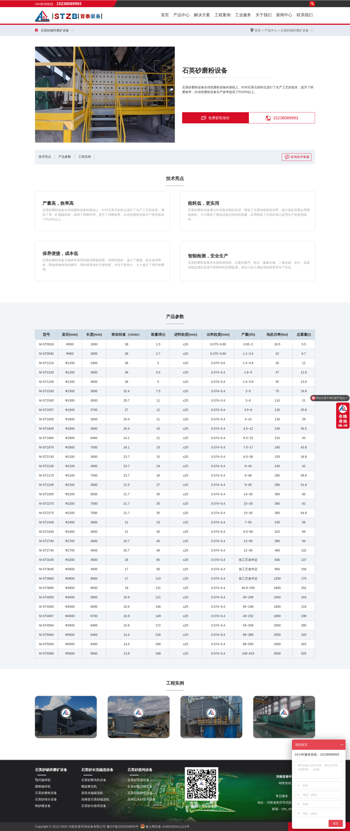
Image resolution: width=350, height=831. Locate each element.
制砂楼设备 (43, 806)
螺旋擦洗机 (89, 786)
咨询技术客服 (297, 157)
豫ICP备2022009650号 (122, 826)
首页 (165, 15)
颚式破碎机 (43, 780)
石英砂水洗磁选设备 (97, 770)
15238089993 (281, 118)
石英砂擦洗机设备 (93, 780)
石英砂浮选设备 (138, 780)
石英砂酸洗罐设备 (139, 786)
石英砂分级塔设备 (93, 806)
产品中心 (271, 30)
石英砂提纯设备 (139, 770)
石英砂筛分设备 (46, 799)
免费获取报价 (215, 118)
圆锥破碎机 (43, 786)
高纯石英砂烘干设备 (141, 799)
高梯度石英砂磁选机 (95, 799)
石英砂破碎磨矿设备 (295, 30)
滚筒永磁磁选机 (92, 793)
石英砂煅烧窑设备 (139, 793)
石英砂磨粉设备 (46, 793)
